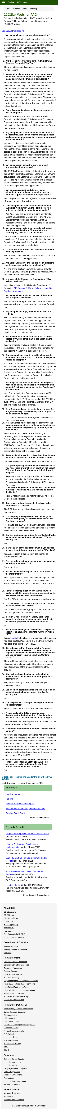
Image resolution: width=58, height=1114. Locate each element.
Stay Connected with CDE (14, 934)
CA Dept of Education (18, 2)
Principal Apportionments (14, 1031)
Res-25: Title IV (13, 885)
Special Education (11, 1040)
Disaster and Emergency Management (19, 1025)
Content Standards (11, 971)
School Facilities (10, 1037)
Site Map (16, 1093)
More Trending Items (39, 818)
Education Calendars (12, 1062)
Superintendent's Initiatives (14, 937)
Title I (6, 1047)
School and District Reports (15, 1081)
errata (14, 638)
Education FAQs (10, 1065)
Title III (6, 1050)
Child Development (11, 1021)
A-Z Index (8, 1093)
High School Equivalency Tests (16, 987)
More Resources (13, 1084)
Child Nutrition (9, 1018)
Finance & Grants (20, 9)
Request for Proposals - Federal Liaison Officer (27, 834)
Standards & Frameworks (14, 1000)
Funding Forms (13, 794)
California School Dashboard (15, 962)
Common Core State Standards (16, 965)
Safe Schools (9, 1034)
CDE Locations (10, 912)
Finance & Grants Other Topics (20, 804)
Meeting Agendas (11, 946)
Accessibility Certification (14, 1100)
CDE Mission (9, 915)
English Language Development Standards (21, 981)
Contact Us (8, 921)
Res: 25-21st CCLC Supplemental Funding (25, 808)
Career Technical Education (15, 1012)
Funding (33, 9)
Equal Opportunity (11, 925)
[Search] (55, 3)
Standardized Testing (12, 1044)
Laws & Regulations (12, 1072)
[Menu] (3, 2)
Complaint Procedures (13, 968)
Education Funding (11, 977)
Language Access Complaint (15, 1068)
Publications (9, 1078)
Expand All (7, 31)
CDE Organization (11, 918)
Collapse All (18, 31)
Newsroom (8, 931)
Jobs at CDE (9, 928)
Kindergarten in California (14, 993)
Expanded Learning (11, 1028)
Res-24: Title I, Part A (15, 813)
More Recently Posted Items (36, 895)
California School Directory (14, 1059)
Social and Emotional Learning (16, 996)
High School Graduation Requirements (19, 990)
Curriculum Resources (13, 974)
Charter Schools (10, 1015)
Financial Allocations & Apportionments (19, 984)
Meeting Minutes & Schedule (15, 949)
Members (7, 953)
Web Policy (8, 1097)
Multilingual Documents (13, 1075)
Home (8, 9)
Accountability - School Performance (18, 1009)
